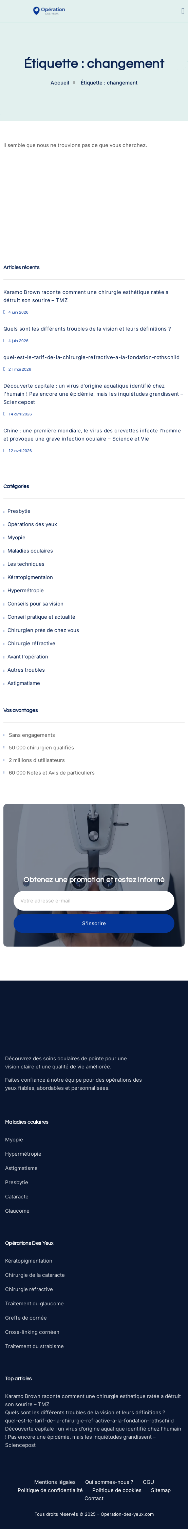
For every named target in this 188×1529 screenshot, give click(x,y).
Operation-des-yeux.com (127, 1514)
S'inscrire (94, 923)
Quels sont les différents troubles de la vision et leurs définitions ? (87, 328)
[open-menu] (183, 11)
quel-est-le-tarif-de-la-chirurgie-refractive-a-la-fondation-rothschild (91, 357)
